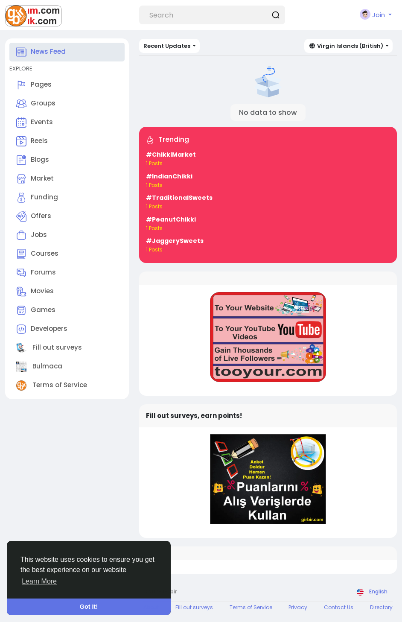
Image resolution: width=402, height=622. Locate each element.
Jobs (31, 235)
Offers (33, 216)
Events (34, 122)
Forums (36, 273)
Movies (35, 291)
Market (35, 179)
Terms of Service (51, 385)
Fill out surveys (49, 348)
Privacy (297, 607)
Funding (37, 198)
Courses (37, 254)
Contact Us (338, 607)
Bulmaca (39, 367)
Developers (41, 329)
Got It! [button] (89, 606)
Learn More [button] (39, 581)
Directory (381, 607)
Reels (32, 141)
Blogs (32, 160)
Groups (35, 104)
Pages (34, 85)
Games (35, 310)
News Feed (41, 52)
